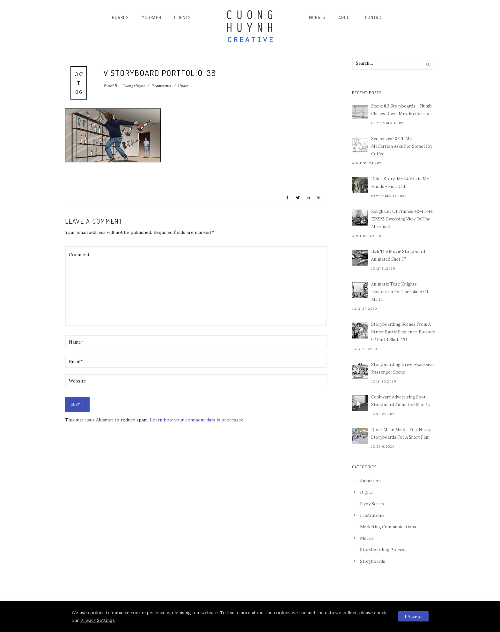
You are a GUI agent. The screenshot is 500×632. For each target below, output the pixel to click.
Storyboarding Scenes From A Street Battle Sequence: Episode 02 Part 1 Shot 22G (403, 332)
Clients (182, 17)
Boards (120, 17)
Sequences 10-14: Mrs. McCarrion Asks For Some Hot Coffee (401, 146)
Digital (366, 492)
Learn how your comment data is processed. (197, 420)
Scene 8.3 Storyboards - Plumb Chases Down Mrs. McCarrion (401, 109)
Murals (317, 17)
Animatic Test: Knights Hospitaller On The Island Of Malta (399, 291)
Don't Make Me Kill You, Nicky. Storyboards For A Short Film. (401, 433)
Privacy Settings (97, 620)
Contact (374, 17)
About (345, 17)
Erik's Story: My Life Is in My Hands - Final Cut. (400, 182)
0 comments (161, 86)
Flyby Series (372, 504)
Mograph (151, 17)
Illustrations (372, 515)
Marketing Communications (388, 527)
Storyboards (372, 561)
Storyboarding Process (383, 550)
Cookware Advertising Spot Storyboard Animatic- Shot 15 (400, 400)
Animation (370, 481)
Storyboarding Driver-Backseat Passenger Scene (402, 368)
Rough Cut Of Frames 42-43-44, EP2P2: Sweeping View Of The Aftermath (402, 219)
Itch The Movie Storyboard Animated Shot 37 (398, 255)
